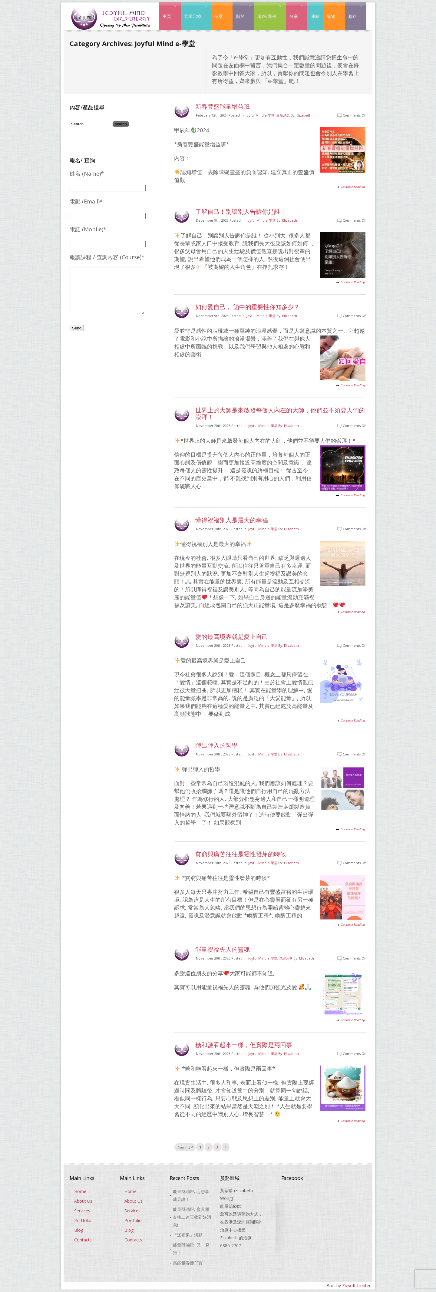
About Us (83, 1201)
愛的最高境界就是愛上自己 (231, 637)
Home (80, 1191)
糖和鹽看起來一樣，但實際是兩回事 (243, 1045)
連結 (315, 16)
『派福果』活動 (188, 1235)
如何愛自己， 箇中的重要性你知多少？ (247, 307)
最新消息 (283, 115)
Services (82, 1211)
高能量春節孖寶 (188, 1263)
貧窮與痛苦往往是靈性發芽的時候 (240, 854)
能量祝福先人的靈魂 (222, 949)
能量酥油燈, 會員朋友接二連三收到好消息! (192, 1217)
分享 (295, 11)
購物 (332, 11)
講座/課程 (268, 11)
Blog (78, 1230)
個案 (220, 11)
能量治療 (194, 11)
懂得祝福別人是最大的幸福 (231, 520)
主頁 (168, 11)
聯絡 (354, 11)
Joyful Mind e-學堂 (260, 115)
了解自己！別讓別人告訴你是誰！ (240, 211)
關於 (242, 11)
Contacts (83, 1240)
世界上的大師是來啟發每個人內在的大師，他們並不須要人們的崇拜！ (280, 413)
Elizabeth (303, 115)
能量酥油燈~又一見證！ (191, 1249)
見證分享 (285, 958)
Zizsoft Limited (357, 1285)
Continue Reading (353, 186)
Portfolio (82, 1220)
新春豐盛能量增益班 (222, 106)
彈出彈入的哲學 (216, 745)
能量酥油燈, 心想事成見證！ (191, 1195)
